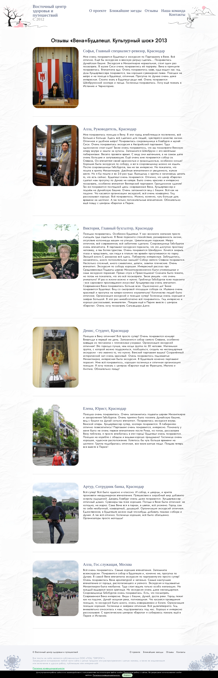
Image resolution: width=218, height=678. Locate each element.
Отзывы (151, 11)
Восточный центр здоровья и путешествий (49, 11)
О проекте (97, 11)
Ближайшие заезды (125, 11)
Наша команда (173, 11)
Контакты (177, 14)
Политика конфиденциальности (49, 668)
